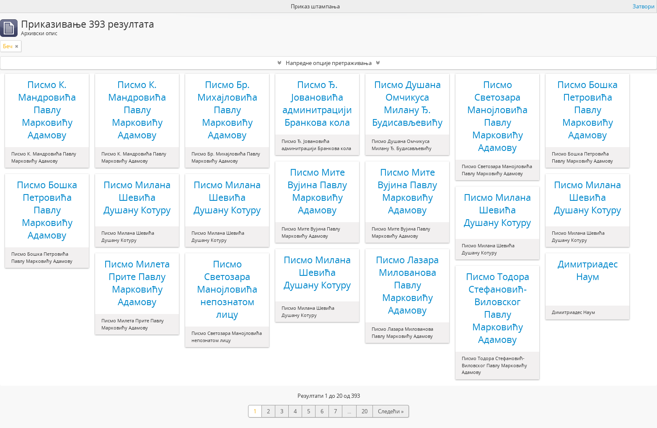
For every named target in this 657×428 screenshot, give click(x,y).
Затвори (643, 6)
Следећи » (391, 411)
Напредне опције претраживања (329, 63)
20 (364, 411)
